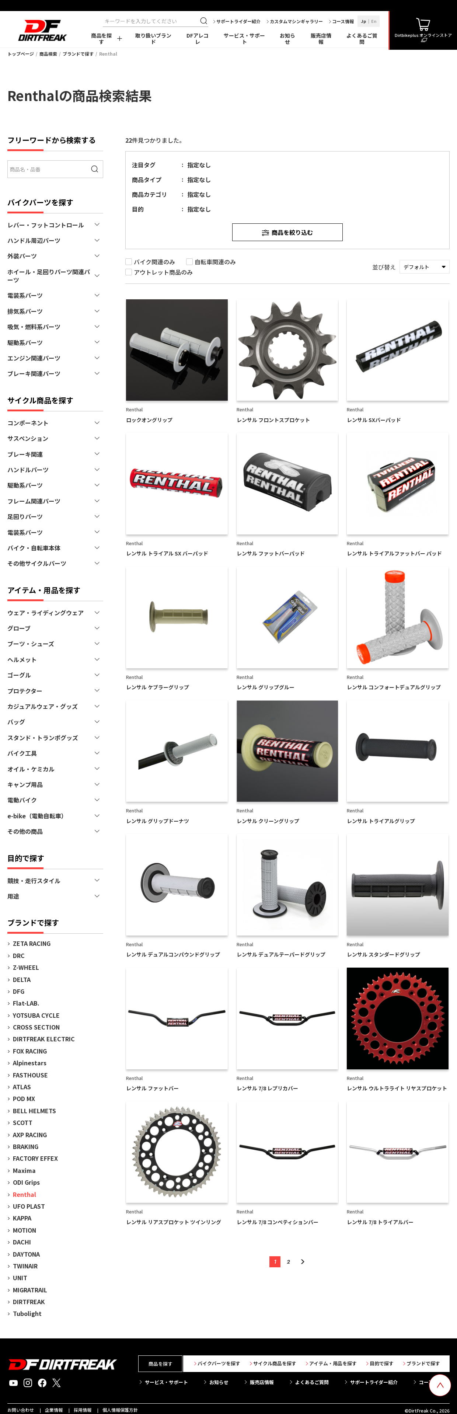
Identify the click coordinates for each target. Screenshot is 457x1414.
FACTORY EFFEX (35, 1158)
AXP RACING (30, 1134)
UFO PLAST (29, 1206)
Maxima (24, 1170)
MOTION (24, 1230)
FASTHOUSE (30, 1074)
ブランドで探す (78, 53)
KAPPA (22, 1217)
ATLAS (22, 1086)
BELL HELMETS (34, 1110)
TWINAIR (25, 1265)
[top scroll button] (440, 1385)
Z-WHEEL (26, 967)
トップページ (20, 53)
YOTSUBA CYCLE (36, 1015)
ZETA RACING (31, 943)
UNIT (20, 1277)
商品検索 (48, 53)
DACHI (22, 1241)
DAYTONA (26, 1254)
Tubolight (27, 1313)
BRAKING (25, 1146)
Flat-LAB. (26, 1003)
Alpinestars (29, 1062)
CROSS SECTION (36, 1027)
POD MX (24, 1098)
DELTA (22, 979)
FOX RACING (30, 1050)
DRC (19, 955)
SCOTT (22, 1122)
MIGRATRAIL (30, 1289)
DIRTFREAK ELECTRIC (44, 1038)
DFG (18, 991)
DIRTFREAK (29, 1301)
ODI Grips (26, 1182)
